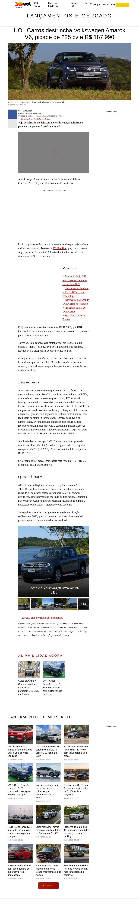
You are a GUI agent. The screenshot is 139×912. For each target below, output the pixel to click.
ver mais (48, 885)
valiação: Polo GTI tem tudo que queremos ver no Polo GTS (74, 280)
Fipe (72, 295)
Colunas (89, 3)
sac (94, 5)
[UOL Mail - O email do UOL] (101, 4)
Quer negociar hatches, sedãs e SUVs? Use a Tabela (75, 292)
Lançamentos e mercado (69, 15)
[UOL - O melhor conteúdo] (23, 5)
